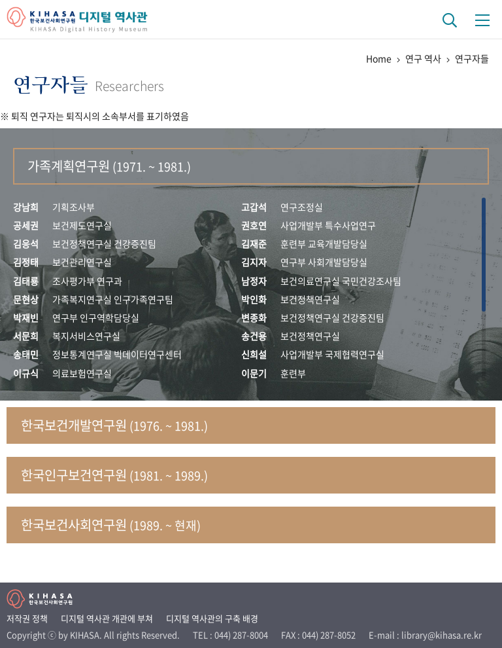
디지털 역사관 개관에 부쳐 (107, 618)
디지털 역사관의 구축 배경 (212, 618)
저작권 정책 (27, 618)
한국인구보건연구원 (114, 474)
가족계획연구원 (109, 165)
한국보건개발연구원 (114, 425)
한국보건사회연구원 (111, 524)
